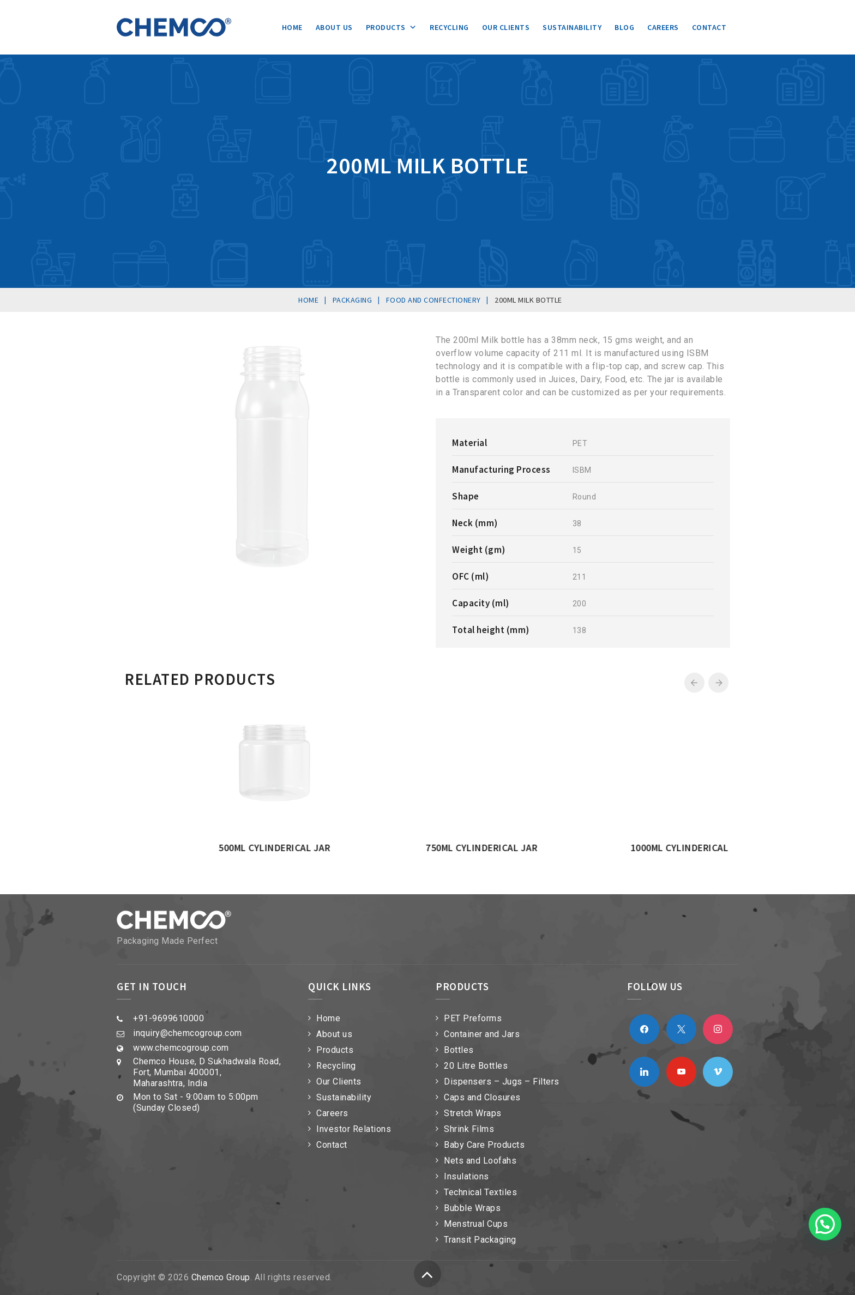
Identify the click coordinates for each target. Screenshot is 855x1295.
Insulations (466, 1176)
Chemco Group (220, 1277)
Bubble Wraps (472, 1208)
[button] (825, 1224)
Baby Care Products (484, 1145)
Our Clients (506, 27)
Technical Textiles (480, 1192)
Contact (709, 27)
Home (292, 27)
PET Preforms (473, 1018)
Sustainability (572, 27)
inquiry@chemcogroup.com (187, 1033)
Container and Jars (482, 1034)
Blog (624, 27)
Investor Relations (353, 1129)
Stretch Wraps (473, 1113)
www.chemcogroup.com (181, 1048)
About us (334, 27)
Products (391, 27)
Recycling (449, 27)
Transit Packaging (480, 1239)
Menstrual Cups (476, 1224)
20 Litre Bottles (476, 1066)
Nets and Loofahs (480, 1160)
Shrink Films (469, 1129)
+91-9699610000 (168, 1018)
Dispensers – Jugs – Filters (501, 1081)
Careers (663, 27)
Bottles (459, 1050)
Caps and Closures (482, 1097)
